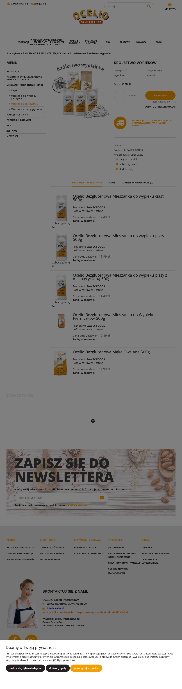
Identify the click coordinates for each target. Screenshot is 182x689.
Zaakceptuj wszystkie (86, 668)
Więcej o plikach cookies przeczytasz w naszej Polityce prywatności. (41, 660)
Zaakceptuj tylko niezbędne (25, 668)
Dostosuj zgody (57, 668)
